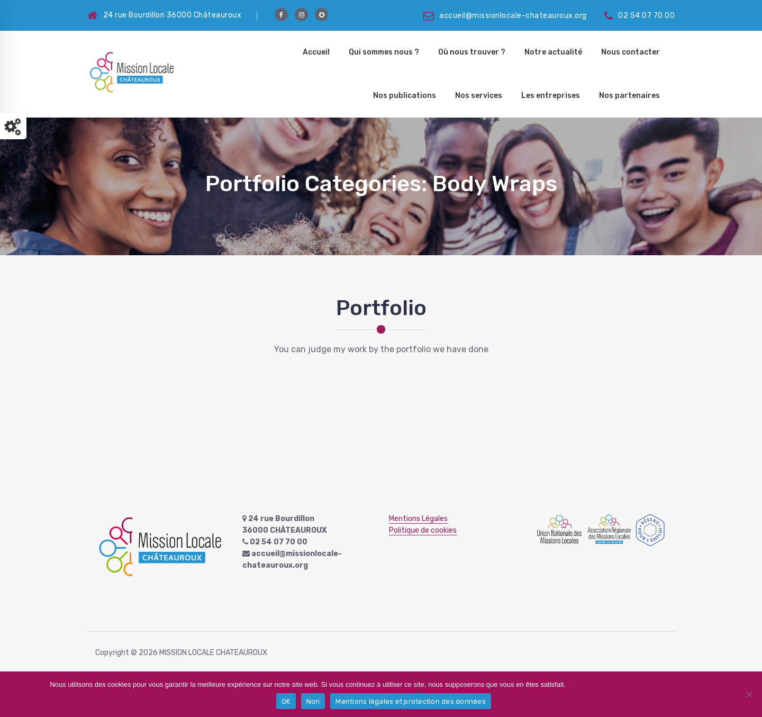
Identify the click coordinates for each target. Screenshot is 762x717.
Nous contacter (630, 52)
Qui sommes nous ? (384, 52)
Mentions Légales (418, 518)
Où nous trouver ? (471, 52)
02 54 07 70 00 (639, 15)
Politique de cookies (423, 530)
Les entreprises (550, 95)
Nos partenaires (629, 95)
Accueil (316, 52)
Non (313, 701)
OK (286, 701)
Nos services (478, 95)
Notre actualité (553, 52)
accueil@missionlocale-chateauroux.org (505, 15)
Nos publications (404, 95)
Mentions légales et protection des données (640, 684)
